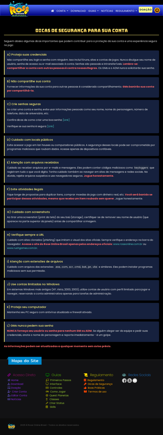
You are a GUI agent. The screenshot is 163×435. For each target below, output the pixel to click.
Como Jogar (58, 391)
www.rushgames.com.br (22, 248)
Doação (15, 388)
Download (16, 384)
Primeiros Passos (60, 380)
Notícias (15, 399)
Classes (54, 399)
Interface (55, 384)
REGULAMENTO (125, 11)
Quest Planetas (59, 395)
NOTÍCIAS (107, 11)
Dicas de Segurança (99, 384)
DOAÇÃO (146, 9)
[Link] (66, 120)
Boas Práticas (96, 388)
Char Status (56, 403)
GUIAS (92, 11)
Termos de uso (96, 391)
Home (14, 380)
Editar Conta (19, 395)
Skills (52, 407)
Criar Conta (19, 391)
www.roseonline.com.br (127, 244)
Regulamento (95, 380)
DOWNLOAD (78, 11)
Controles (55, 388)
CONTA (61, 11)
